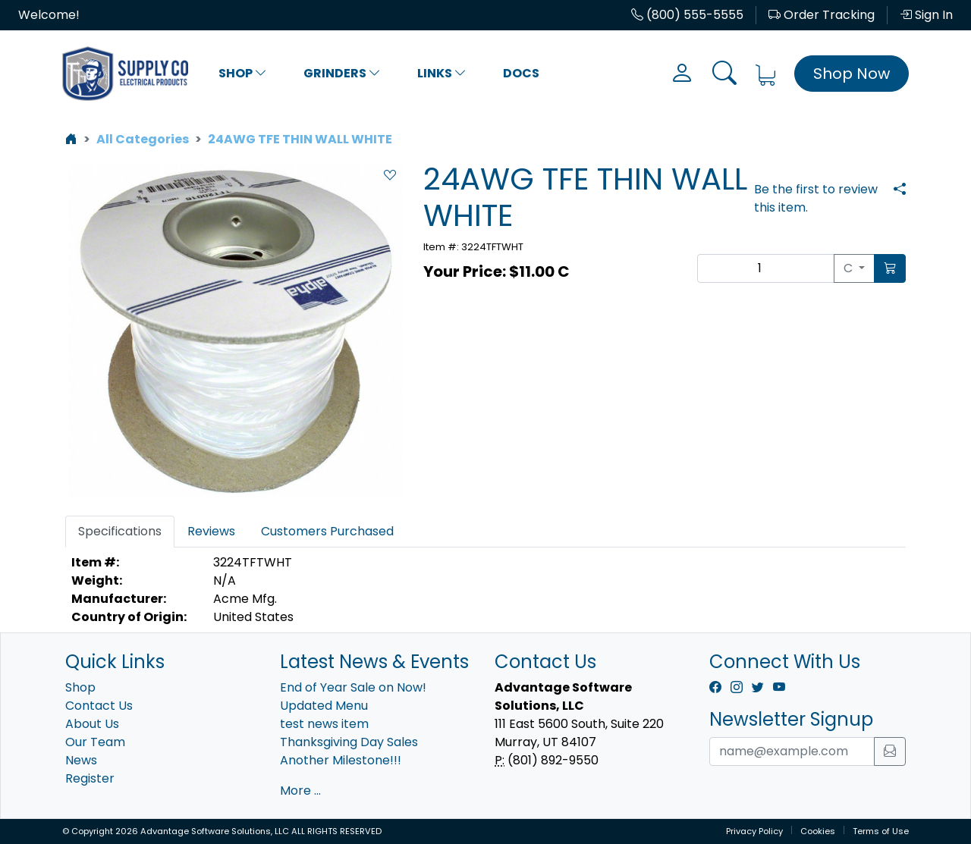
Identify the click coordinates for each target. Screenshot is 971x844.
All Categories (142, 139)
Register (90, 778)
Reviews (211, 531)
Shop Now (851, 73)
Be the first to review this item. (816, 198)
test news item (324, 724)
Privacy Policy (754, 831)
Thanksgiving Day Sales (349, 742)
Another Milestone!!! (340, 760)
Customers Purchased (327, 531)
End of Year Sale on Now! (353, 687)
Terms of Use (881, 831)
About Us (92, 724)
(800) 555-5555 (687, 15)
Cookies (817, 831)
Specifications (120, 531)
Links (442, 73)
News (81, 760)
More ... (300, 790)
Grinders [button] (342, 73)
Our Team (95, 742)
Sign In (926, 15)
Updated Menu (324, 705)
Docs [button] (521, 73)
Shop (242, 73)
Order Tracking (821, 15)
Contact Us (99, 705)
